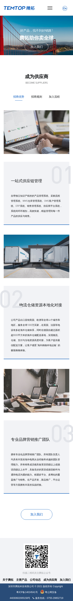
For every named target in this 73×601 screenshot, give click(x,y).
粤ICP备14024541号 (27, 592)
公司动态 (35, 579)
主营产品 (21, 579)
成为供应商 (50, 579)
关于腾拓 (8, 579)
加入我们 (65, 579)
